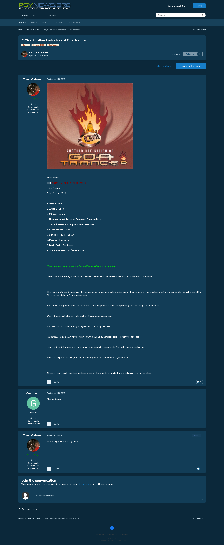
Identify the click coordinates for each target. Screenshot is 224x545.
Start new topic (164, 66)
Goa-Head (32, 393)
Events (34, 22)
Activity (36, 15)
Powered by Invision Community (112, 541)
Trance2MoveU (40, 52)
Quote (56, 382)
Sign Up (199, 6)
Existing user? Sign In (178, 6)
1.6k (33, 418)
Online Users (57, 22)
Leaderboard (74, 22)
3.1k (33, 104)
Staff (44, 22)
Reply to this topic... (45, 495)
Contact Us (112, 534)
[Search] (170, 15)
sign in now (83, 484)
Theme (100, 534)
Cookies (124, 534)
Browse (24, 16)
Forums (22, 22)
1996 (46, 55)
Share (176, 54)
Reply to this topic (191, 66)
